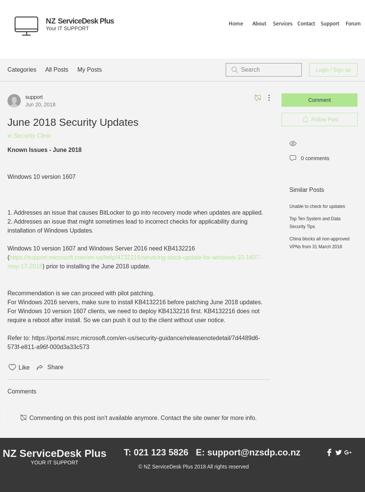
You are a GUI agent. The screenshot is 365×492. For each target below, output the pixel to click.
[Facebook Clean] (329, 452)
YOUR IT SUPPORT (55, 462)
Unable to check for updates (317, 206)
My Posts (89, 69)
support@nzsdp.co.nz (254, 452)
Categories (21, 69)
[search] (264, 70)
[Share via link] (49, 367)
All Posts (56, 69)
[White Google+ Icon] (348, 452)
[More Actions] (265, 97)
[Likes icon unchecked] (12, 367)
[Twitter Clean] (338, 452)
